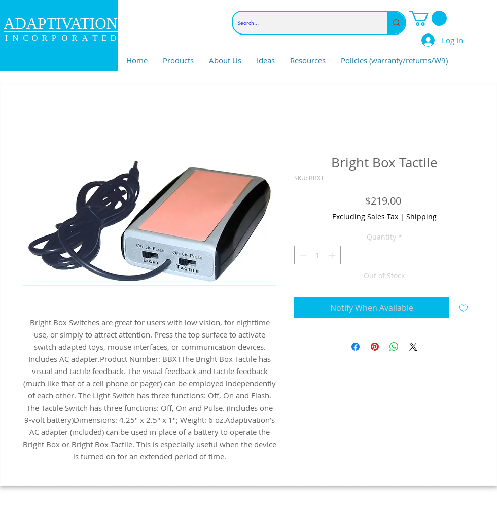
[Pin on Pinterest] (375, 347)
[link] (428, 18)
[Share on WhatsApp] (394, 347)
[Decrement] (302, 255)
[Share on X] (413, 347)
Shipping (421, 216)
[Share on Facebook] (355, 347)
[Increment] (333, 255)
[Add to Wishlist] (463, 307)
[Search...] (301, 23)
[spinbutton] (317, 255)
